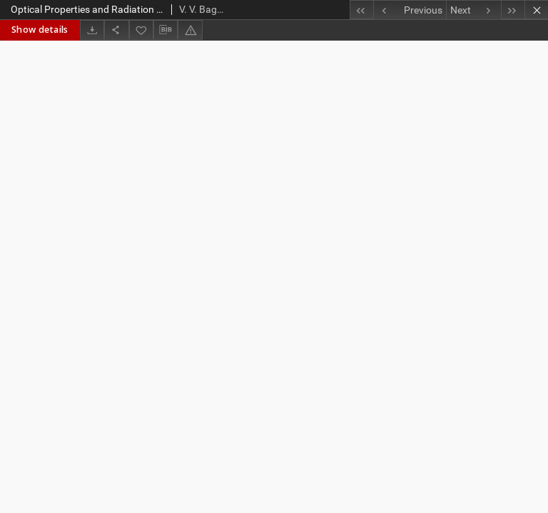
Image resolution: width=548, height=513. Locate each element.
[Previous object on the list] (409, 10)
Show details (39, 30)
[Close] (536, 9)
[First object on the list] (361, 9)
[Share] (116, 29)
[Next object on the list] (473, 10)
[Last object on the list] (512, 9)
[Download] (92, 29)
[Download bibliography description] (165, 30)
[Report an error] (190, 29)
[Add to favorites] (141, 29)
